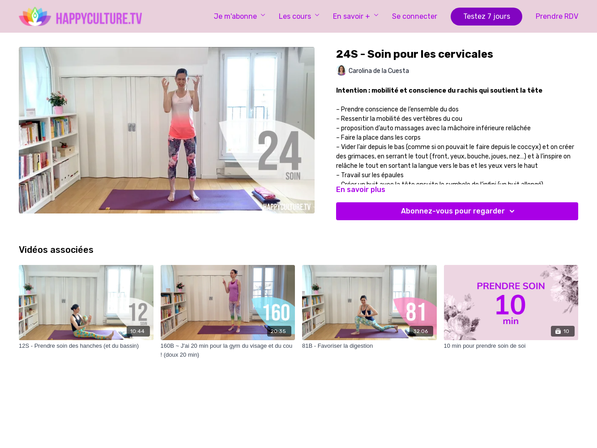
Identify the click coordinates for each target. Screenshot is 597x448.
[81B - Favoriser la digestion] (369, 345)
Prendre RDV (557, 16)
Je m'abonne (239, 16)
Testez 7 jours (486, 16)
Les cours (299, 16)
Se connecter (414, 16)
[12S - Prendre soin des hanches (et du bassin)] (86, 345)
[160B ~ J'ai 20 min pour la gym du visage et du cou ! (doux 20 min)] (228, 350)
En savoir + (356, 16)
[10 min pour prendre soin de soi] (511, 345)
